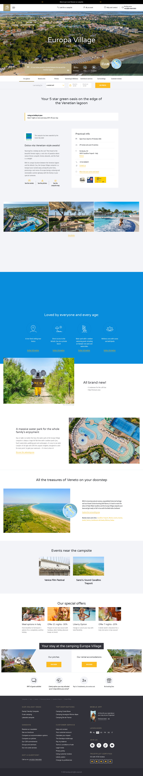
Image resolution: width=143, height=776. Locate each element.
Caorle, (116, 518)
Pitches (56, 79)
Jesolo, (84, 520)
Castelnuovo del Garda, (98, 520)
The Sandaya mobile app (64, 738)
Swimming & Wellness (71, 79)
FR (105, 732)
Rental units (41, 79)
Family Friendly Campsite (30, 711)
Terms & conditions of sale (65, 745)
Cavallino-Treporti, (103, 518)
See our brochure (28, 732)
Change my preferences (64, 760)
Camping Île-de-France (63, 717)
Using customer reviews (64, 754)
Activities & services (86, 79)
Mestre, (111, 518)
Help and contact (61, 729)
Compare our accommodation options (35, 735)
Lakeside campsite (28, 717)
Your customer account (64, 732)
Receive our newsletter (29, 729)
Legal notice (60, 748)
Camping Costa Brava (63, 711)
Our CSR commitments (29, 741)
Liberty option (60, 757)
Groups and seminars (29, 745)
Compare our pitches (29, 738)
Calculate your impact (63, 735)
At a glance (26, 79)
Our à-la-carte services (29, 748)
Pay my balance (61, 741)
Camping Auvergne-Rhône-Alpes (67, 714)
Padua (112, 520)
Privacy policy (60, 751)
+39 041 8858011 (84, 162)
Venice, (88, 520)
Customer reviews (116, 79)
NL (94, 732)
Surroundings (101, 79)
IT (112, 732)
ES (101, 732)
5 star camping (27, 714)
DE (109, 732)
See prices (102, 85)
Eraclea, (120, 518)
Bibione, (107, 520)
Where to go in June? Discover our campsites (71, 2)
